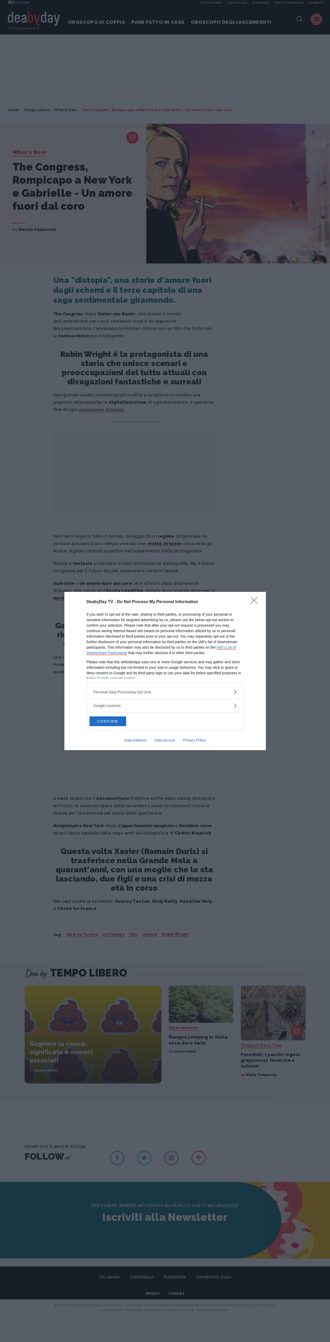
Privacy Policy (194, 741)
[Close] (256, 602)
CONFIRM (114, 721)
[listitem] (165, 691)
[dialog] (165, 670)
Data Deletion (135, 741)
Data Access (164, 741)
